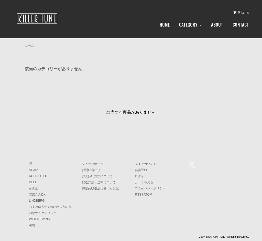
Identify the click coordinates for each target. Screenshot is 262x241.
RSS (138, 194)
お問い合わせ (91, 170)
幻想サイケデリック (43, 213)
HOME (165, 25)
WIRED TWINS (39, 219)
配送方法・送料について (99, 182)
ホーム (29, 45)
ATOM (148, 194)
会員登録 (141, 170)
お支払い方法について (97, 176)
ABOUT (217, 25)
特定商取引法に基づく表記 (100, 188)
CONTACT (241, 25)
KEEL (33, 182)
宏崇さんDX (37, 194)
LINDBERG (37, 200)
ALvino (33, 170)
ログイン (141, 176)
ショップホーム (92, 164)
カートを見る (144, 182)
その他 (33, 188)
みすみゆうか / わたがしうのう (50, 207)
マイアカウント (145, 164)
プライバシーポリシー (150, 188)
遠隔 (32, 225)
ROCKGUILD (38, 176)
